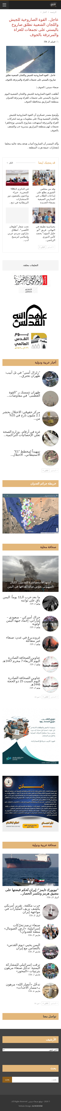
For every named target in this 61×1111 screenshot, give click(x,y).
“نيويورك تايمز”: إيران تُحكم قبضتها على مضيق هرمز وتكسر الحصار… (32, 891)
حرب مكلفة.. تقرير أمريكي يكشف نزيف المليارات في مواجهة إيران (22, 908)
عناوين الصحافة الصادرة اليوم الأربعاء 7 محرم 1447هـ (21, 659)
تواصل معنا (49, 1016)
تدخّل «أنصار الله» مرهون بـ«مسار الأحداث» (23, 985)
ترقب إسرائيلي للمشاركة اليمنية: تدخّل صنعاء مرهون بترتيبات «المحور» (22, 968)
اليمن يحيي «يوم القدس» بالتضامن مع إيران (23, 946)
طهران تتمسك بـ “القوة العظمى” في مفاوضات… (23, 393)
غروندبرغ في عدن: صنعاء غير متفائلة (23, 639)
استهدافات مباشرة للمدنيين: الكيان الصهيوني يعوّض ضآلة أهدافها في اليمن (30, 584)
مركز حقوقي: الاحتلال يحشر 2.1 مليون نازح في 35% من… (21, 415)
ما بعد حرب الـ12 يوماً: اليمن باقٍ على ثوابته (21, 598)
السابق (50, 247)
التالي (42, 247)
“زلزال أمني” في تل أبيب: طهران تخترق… (22, 374)
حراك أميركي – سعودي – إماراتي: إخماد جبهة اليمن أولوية (23, 620)
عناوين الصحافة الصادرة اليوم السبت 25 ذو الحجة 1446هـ (23, 681)
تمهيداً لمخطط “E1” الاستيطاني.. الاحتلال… (25, 453)
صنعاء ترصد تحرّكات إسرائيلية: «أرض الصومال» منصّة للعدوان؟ (22, 928)
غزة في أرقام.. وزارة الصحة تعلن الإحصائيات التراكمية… (21, 433)
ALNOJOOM (37, 1106)
